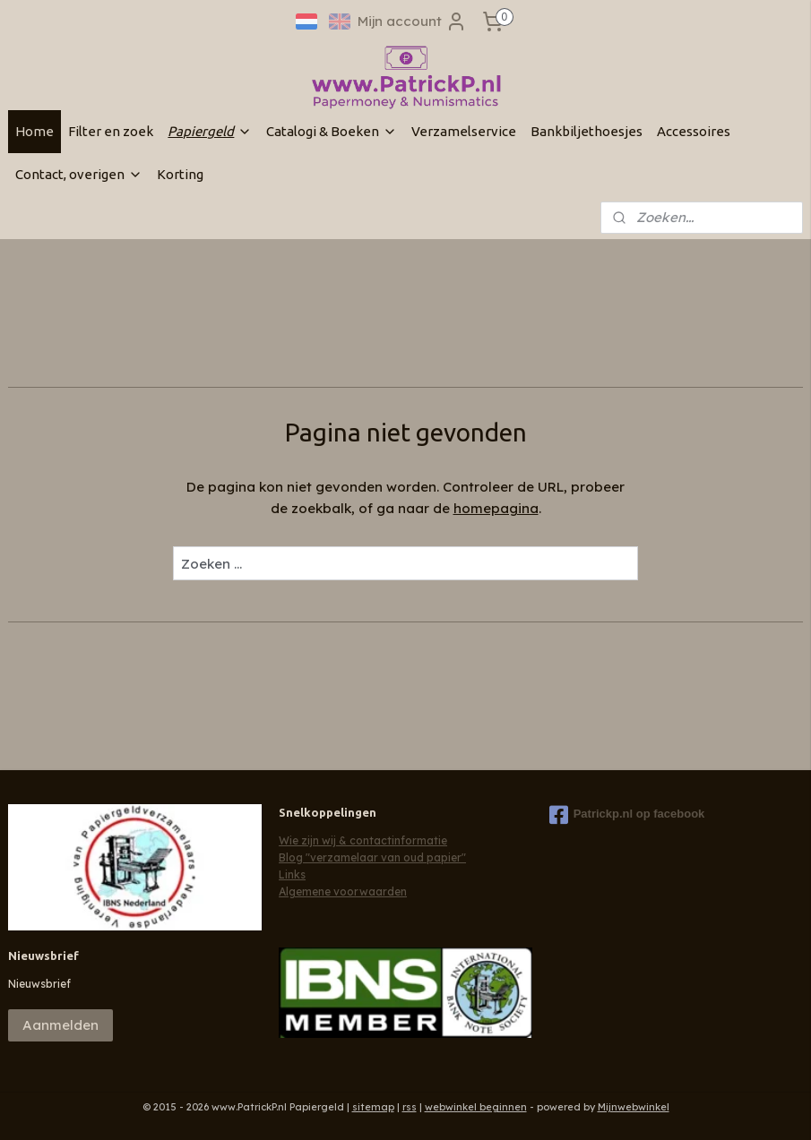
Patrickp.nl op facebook (627, 815)
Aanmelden (60, 1024)
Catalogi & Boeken (331, 131)
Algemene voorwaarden (343, 891)
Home (34, 131)
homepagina (496, 508)
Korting (180, 174)
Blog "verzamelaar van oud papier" (372, 857)
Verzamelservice (463, 131)
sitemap (373, 1107)
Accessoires (693, 131)
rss (409, 1107)
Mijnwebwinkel (633, 1107)
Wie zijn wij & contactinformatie (363, 840)
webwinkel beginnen (476, 1107)
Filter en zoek (110, 131)
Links (292, 874)
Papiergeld (210, 131)
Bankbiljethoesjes (587, 131)
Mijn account (412, 21)
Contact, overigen (78, 174)
